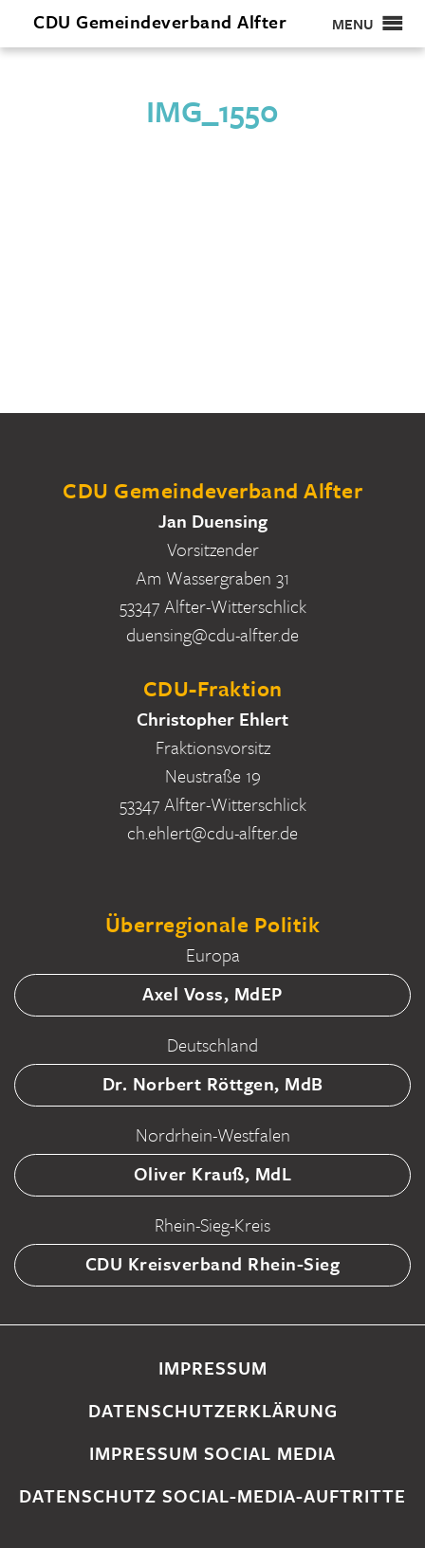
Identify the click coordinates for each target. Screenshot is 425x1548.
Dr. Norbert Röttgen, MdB (212, 1083)
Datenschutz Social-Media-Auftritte (212, 1495)
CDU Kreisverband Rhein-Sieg (213, 1263)
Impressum (213, 1367)
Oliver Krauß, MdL (213, 1173)
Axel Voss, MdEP (212, 993)
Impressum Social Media (212, 1453)
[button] (353, 24)
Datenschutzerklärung (213, 1410)
